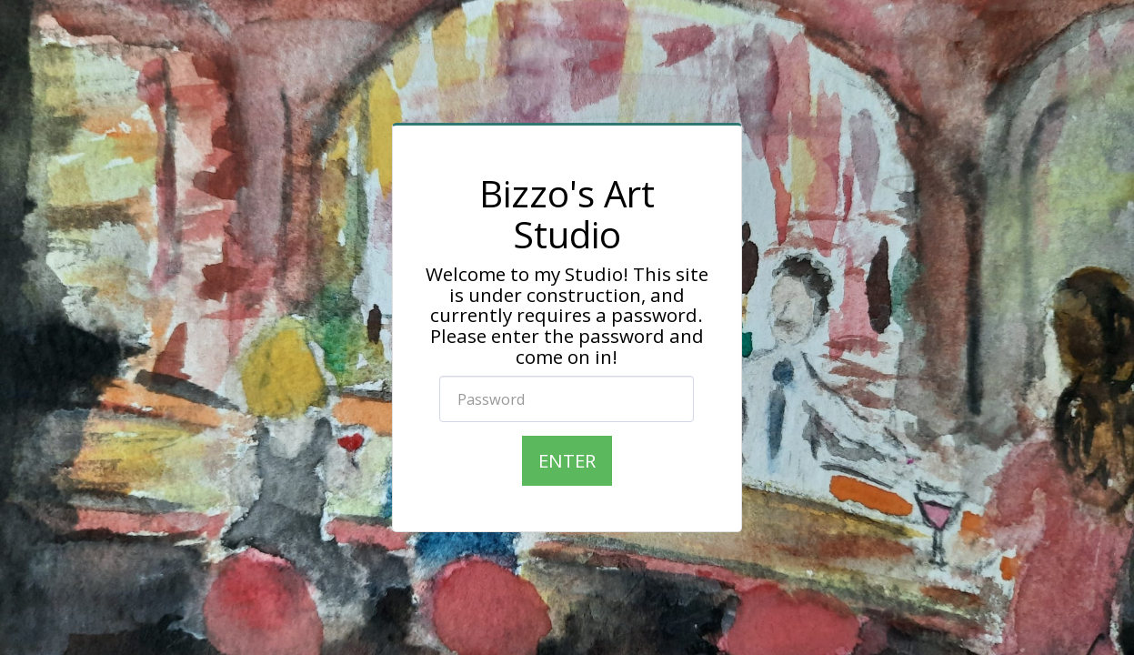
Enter (567, 460)
